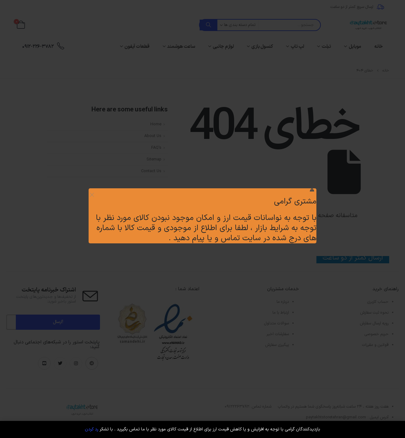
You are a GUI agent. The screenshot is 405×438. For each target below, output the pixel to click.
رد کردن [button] (91, 429)
